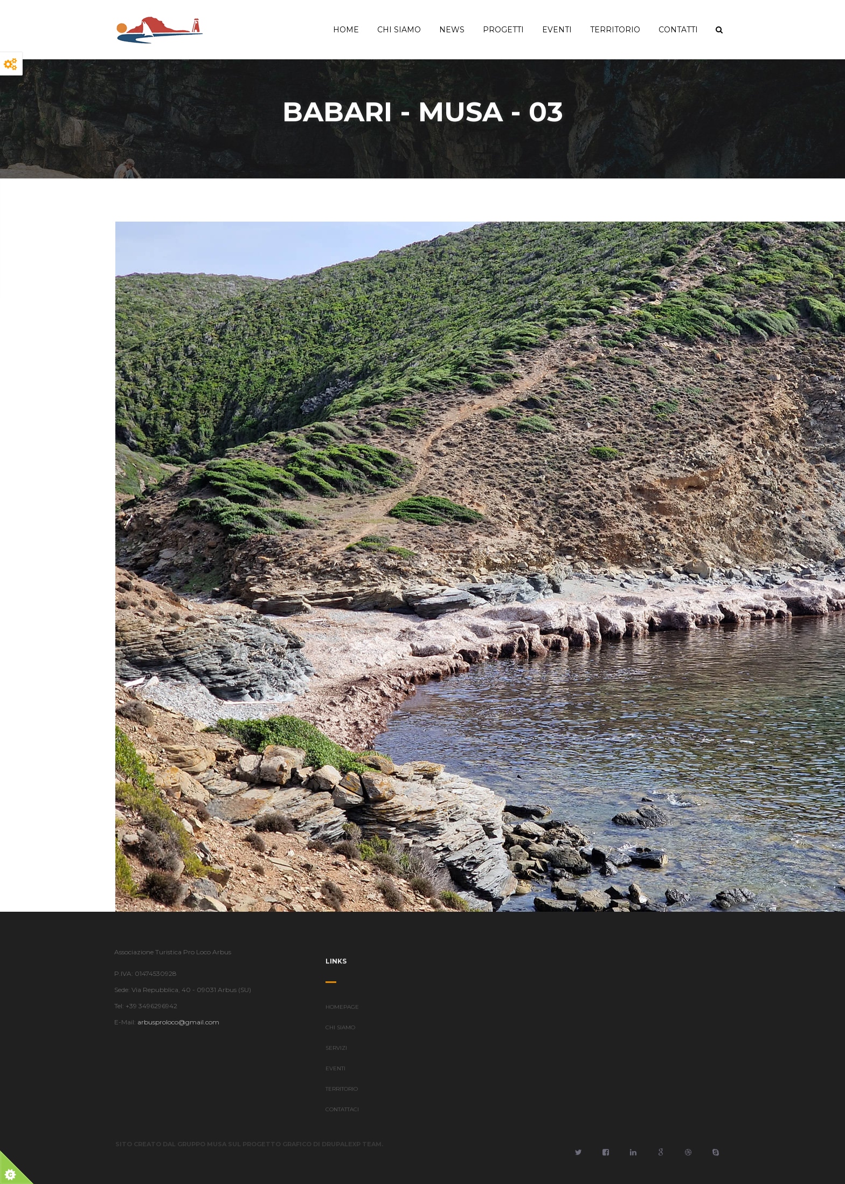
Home (346, 30)
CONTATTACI (342, 1113)
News (452, 30)
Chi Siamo (399, 30)
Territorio (615, 30)
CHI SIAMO (340, 1031)
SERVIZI (336, 1052)
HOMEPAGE (342, 1011)
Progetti (503, 30)
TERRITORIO (341, 1093)
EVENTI (335, 1072)
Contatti (678, 30)
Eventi (557, 30)
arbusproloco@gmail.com (174, 1022)
